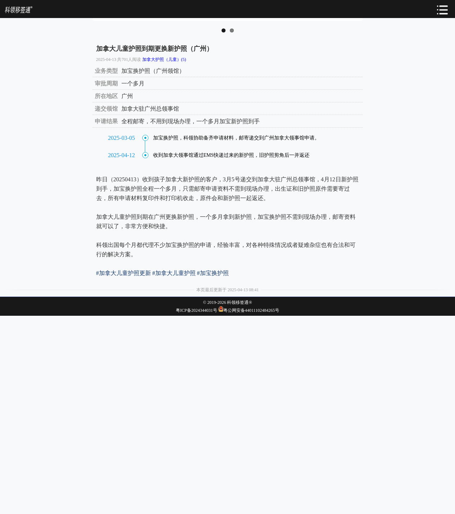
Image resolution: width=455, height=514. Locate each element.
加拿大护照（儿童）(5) (164, 257)
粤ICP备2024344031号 (196, 508)
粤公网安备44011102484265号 (251, 508)
